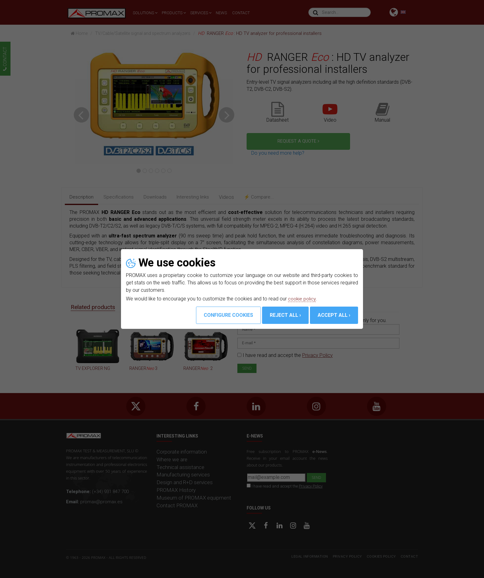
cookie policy (302, 299)
